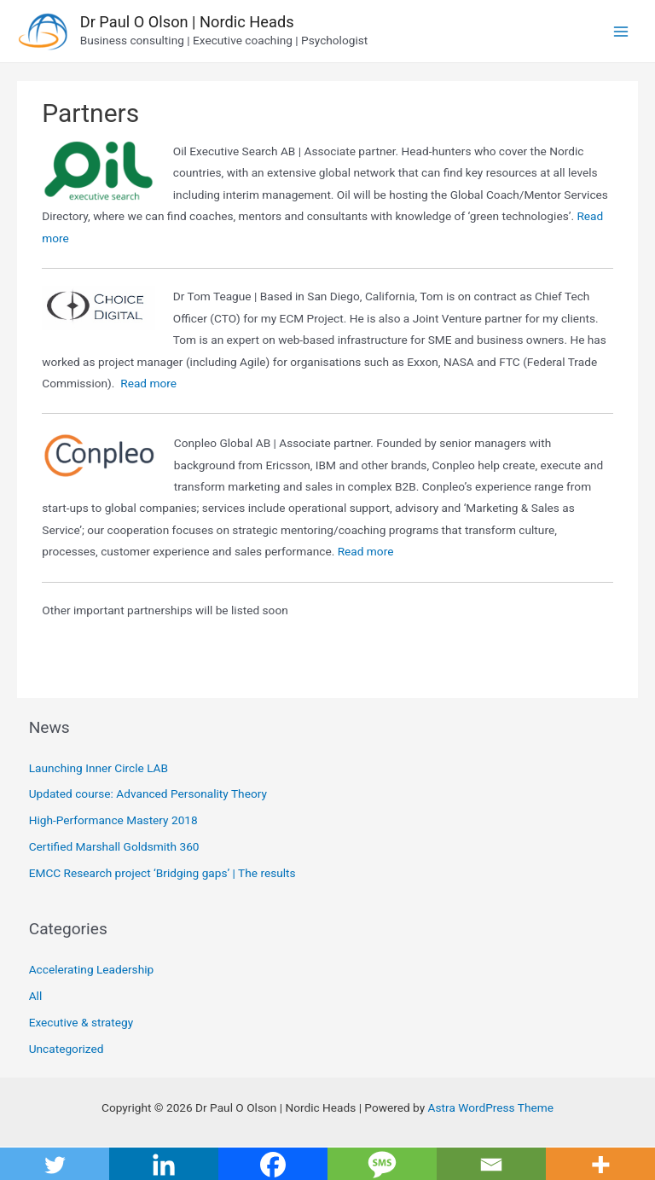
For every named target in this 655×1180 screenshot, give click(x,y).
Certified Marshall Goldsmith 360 (114, 846)
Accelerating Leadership (91, 969)
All (36, 996)
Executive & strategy (81, 1022)
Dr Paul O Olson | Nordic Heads (187, 22)
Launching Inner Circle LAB (98, 768)
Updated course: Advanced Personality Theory (148, 793)
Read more (148, 383)
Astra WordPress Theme (491, 1107)
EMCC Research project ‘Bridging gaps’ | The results (162, 873)
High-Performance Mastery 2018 (113, 820)
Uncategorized (66, 1048)
